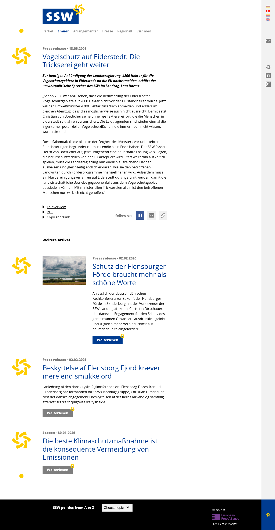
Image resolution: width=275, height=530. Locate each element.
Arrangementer (85, 31)
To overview (54, 207)
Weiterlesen (110, 339)
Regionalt (124, 31)
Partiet (48, 31)
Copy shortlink (56, 217)
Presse (107, 31)
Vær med (144, 31)
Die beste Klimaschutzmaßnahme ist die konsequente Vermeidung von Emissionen (100, 449)
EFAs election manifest (225, 524)
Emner (63, 31)
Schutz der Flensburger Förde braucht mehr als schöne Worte (129, 274)
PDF (48, 212)
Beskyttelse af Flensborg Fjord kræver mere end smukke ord (101, 372)
